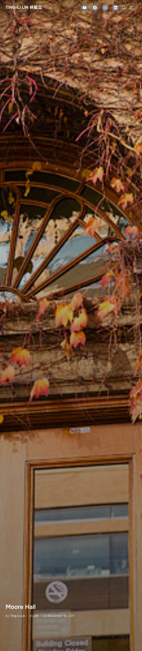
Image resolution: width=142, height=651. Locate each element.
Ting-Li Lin (17, 616)
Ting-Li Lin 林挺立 (24, 7)
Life (35, 616)
